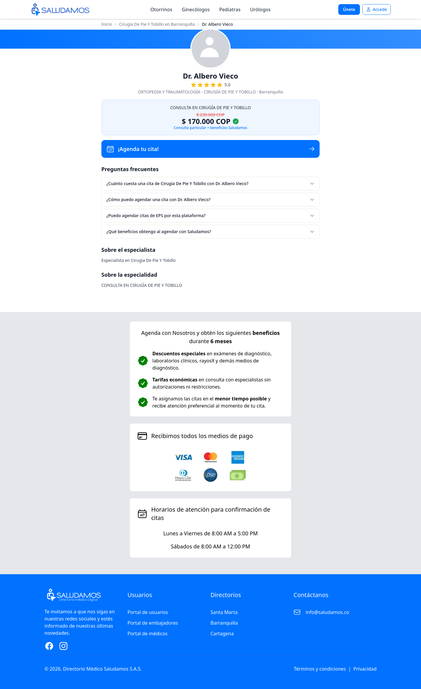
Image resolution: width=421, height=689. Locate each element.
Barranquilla (224, 623)
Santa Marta (223, 612)
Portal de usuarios (147, 612)
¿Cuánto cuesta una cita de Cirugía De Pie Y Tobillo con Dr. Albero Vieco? (210, 183)
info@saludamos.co (327, 612)
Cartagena (222, 633)
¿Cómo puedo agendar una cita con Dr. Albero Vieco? (210, 199)
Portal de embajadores (152, 623)
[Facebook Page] (49, 646)
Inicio (106, 24)
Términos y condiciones (320, 669)
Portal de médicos (147, 633)
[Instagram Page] (63, 646)
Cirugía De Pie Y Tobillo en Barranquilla (157, 24)
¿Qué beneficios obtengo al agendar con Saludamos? (210, 231)
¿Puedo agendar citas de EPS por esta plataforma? (210, 215)
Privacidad (365, 669)
